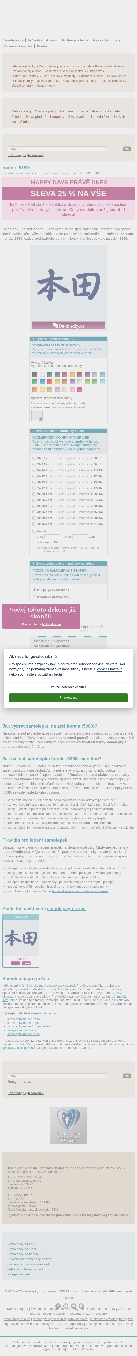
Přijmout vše (68, 701)
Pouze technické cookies (68, 690)
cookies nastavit (109, 673)
